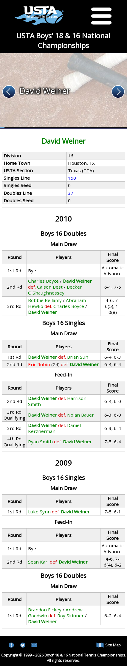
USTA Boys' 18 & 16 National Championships (63, 40)
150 (72, 178)
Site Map (108, 645)
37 (70, 193)
